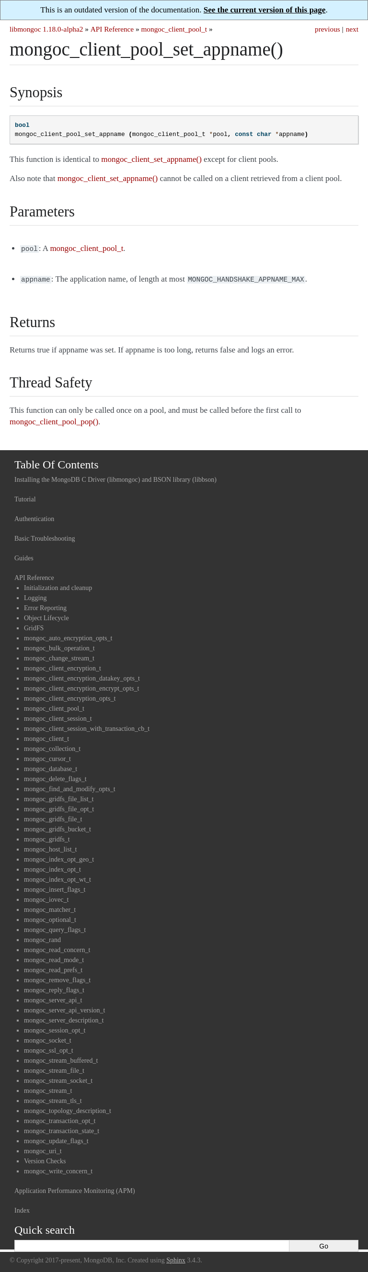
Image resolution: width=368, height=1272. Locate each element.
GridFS (34, 626)
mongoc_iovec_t (46, 897)
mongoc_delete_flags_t (55, 777)
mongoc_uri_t (43, 1149)
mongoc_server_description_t (64, 1018)
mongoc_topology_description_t (67, 1109)
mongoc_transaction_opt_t (59, 1119)
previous (327, 29)
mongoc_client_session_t (58, 716)
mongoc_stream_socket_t (58, 1078)
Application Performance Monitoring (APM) (74, 1188)
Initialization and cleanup (58, 586)
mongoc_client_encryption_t (62, 666)
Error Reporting (45, 606)
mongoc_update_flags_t (56, 1139)
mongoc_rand (42, 938)
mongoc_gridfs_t (47, 837)
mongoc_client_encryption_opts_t (69, 696)
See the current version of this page (265, 9)
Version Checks (45, 1159)
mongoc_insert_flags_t (54, 887)
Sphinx (175, 1258)
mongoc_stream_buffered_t (61, 1058)
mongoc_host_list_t (50, 847)
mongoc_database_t (50, 767)
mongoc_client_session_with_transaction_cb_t (87, 726)
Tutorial (25, 497)
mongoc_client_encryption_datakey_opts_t (82, 676)
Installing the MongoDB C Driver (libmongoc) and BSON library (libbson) (115, 477)
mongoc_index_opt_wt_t (57, 877)
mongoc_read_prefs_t (53, 968)
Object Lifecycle (46, 616)
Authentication (34, 517)
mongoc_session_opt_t (54, 1028)
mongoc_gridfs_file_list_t (58, 797)
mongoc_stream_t (48, 1088)
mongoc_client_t (46, 736)
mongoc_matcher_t (50, 907)
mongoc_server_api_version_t (64, 1008)
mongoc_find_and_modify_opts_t (69, 787)
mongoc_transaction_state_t (61, 1129)
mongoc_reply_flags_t (54, 988)
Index (22, 1208)
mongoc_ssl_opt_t (48, 1048)
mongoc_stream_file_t (54, 1068)
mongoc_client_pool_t (174, 29)
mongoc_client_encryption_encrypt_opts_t (81, 686)
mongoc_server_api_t (53, 998)
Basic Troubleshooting (44, 536)
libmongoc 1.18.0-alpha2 (46, 29)
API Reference (112, 29)
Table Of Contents (56, 462)
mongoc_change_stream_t (59, 656)
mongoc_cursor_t (47, 757)
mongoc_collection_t (52, 746)
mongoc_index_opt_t (52, 867)
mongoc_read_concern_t (57, 948)
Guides (24, 556)
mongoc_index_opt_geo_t (59, 857)
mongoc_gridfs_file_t (53, 817)
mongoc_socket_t (47, 1038)
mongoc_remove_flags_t (57, 978)
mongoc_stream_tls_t (53, 1098)
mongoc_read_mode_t (54, 958)
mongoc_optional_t (50, 917)
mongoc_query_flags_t (55, 927)
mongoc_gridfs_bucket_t (57, 827)
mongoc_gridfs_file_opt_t (59, 807)
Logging (35, 596)
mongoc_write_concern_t (58, 1169)
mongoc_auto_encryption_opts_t (68, 636)
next (352, 29)
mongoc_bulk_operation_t (59, 646)
